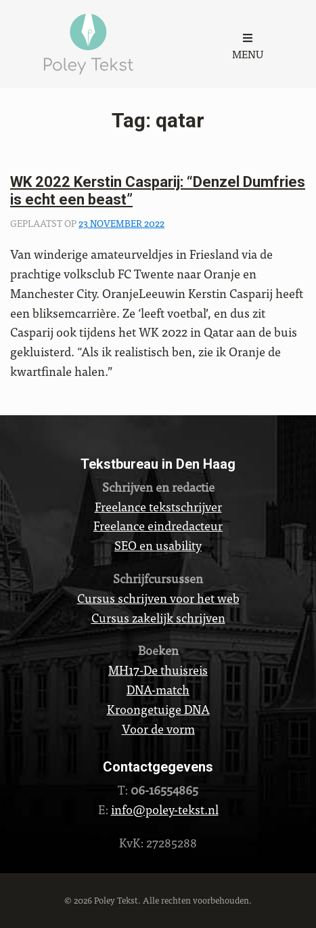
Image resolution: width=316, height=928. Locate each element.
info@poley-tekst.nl (165, 809)
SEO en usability (158, 545)
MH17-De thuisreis (158, 669)
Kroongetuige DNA (158, 709)
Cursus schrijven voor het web (158, 598)
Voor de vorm (158, 728)
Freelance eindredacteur (158, 525)
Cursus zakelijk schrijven (158, 617)
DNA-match (158, 689)
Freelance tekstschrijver (158, 506)
